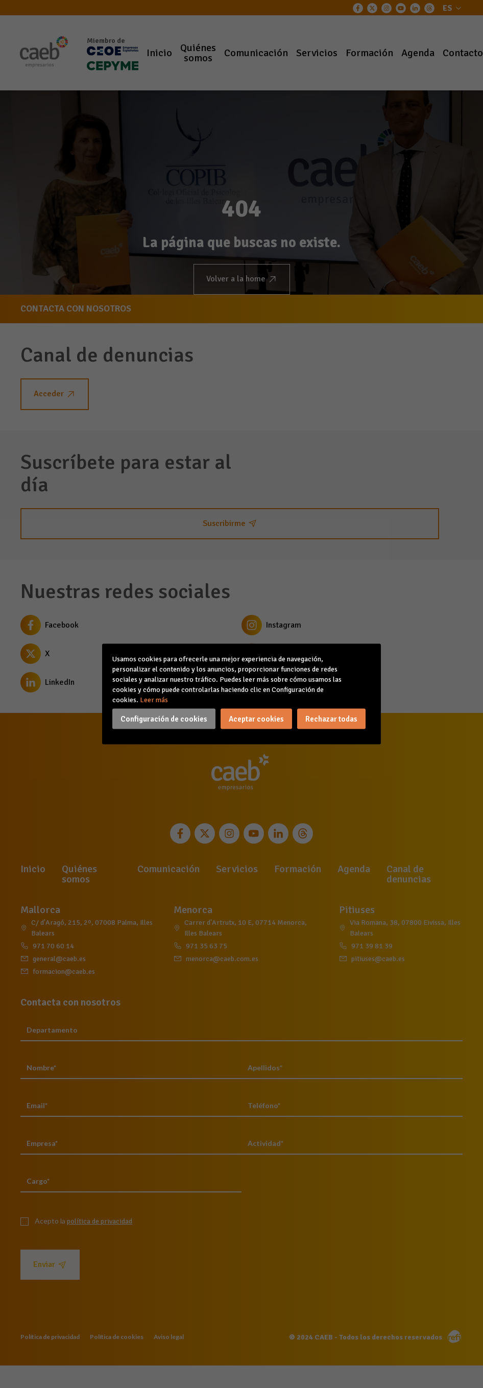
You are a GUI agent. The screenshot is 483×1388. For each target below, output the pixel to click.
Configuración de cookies (163, 719)
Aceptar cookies (256, 719)
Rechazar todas (331, 719)
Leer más (154, 700)
